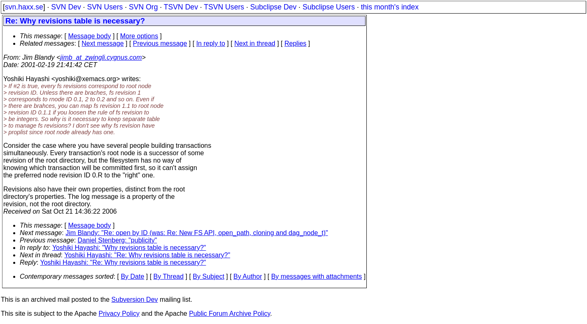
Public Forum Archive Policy (229, 313)
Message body (89, 36)
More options (139, 36)
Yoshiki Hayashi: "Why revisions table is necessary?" (129, 247)
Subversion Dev (135, 299)
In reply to (210, 43)
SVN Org (143, 7)
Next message (102, 43)
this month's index (390, 7)
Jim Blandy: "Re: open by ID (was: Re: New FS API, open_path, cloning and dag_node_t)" (196, 232)
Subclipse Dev (273, 7)
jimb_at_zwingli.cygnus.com (101, 57)
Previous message (160, 43)
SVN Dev (66, 7)
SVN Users (105, 7)
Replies (295, 43)
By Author (247, 276)
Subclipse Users (329, 7)
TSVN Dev (181, 7)
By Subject (208, 276)
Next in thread (254, 43)
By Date (132, 276)
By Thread (169, 276)
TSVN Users (224, 7)
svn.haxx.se (24, 7)
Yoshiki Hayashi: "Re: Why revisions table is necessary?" (147, 255)
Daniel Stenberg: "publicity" (117, 240)
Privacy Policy (119, 313)
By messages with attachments (316, 276)
